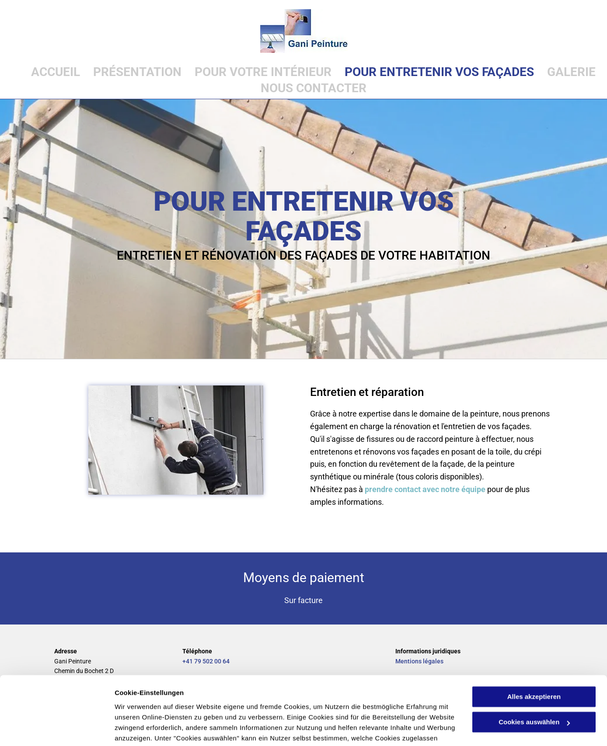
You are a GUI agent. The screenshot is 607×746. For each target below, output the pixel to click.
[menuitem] (49, 72)
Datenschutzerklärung (234, 704)
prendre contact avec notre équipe (425, 489)
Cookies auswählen (145, 728)
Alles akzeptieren (534, 642)
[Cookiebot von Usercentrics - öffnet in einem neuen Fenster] (56, 729)
